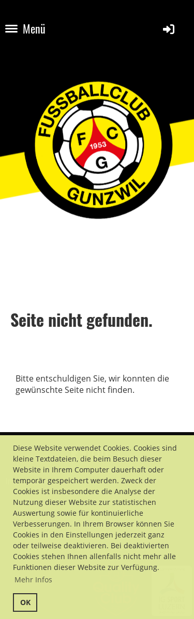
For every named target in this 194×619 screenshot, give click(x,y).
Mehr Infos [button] (33, 579)
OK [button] (25, 602)
